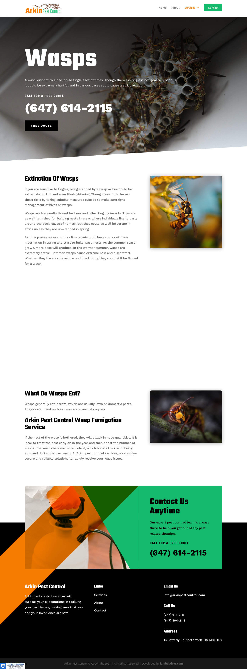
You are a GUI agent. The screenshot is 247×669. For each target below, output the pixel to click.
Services (190, 7)
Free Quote (41, 125)
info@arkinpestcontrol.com (184, 595)
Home (163, 7)
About (176, 7)
